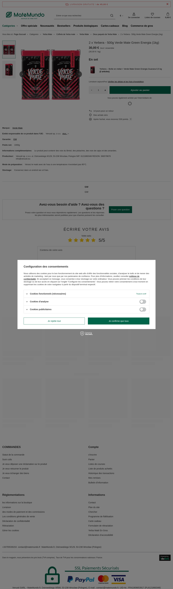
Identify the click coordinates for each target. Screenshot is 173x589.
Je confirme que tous (119, 321)
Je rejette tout (54, 321)
